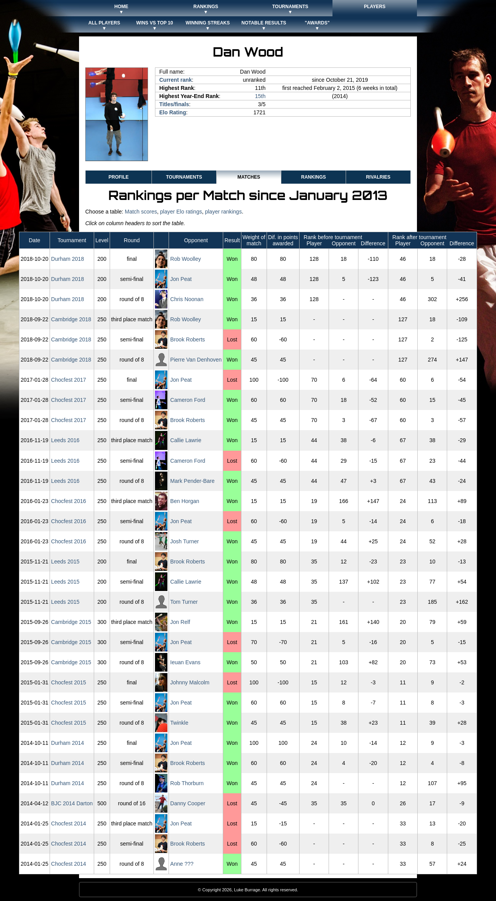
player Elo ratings (181, 211)
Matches (249, 177)
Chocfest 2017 (68, 380)
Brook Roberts (187, 339)
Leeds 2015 (65, 561)
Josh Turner (184, 541)
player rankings (223, 211)
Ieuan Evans (185, 662)
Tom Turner (184, 602)
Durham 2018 (67, 259)
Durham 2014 (67, 743)
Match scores (141, 211)
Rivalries (378, 177)
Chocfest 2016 (68, 501)
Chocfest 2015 (68, 682)
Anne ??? (181, 864)
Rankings (313, 177)
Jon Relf (180, 622)
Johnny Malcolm (189, 682)
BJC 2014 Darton (72, 803)
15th (260, 96)
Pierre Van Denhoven (196, 360)
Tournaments (184, 177)
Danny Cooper (187, 803)
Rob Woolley (185, 259)
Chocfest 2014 (68, 823)
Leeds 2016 (65, 440)
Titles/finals (174, 104)
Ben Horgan (184, 501)
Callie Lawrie (185, 440)
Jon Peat (180, 279)
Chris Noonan (186, 299)
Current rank (175, 80)
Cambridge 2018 (71, 319)
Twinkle (179, 723)
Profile (118, 177)
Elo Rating (172, 112)
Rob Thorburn (186, 783)
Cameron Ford (187, 400)
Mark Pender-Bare (192, 481)
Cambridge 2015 (71, 622)
